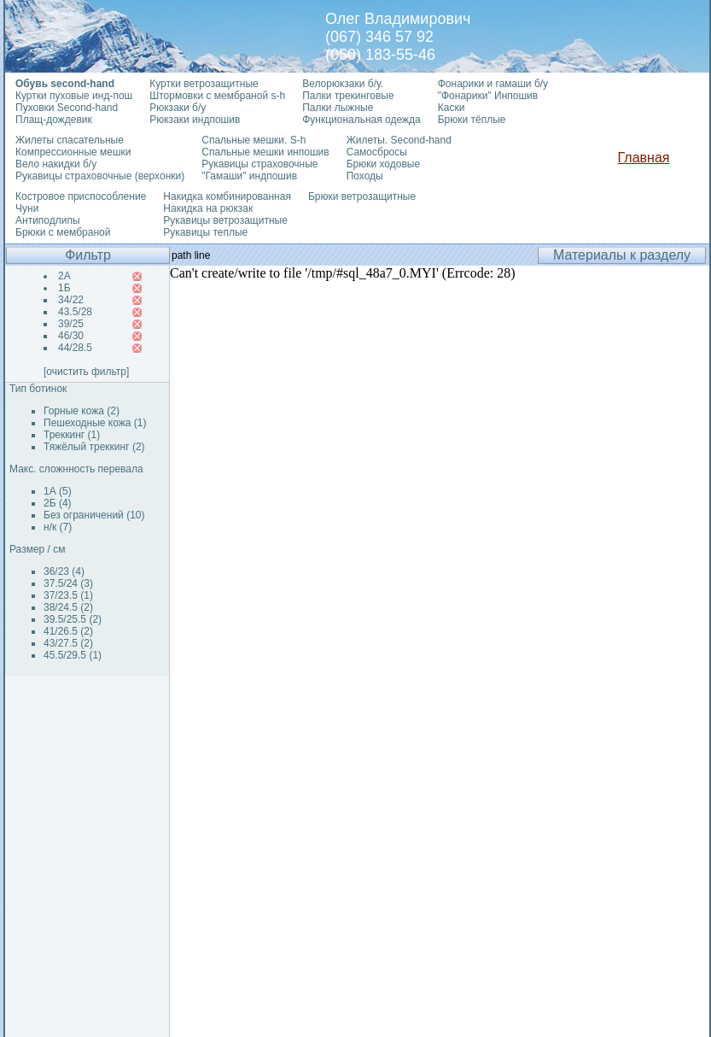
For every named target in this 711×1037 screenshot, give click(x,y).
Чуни (26, 208)
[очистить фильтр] (86, 372)
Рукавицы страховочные (259, 164)
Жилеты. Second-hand (399, 140)
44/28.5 (75, 348)
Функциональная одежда (361, 120)
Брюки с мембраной (62, 232)
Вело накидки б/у (55, 164)
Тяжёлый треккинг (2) (94, 447)
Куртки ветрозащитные (203, 84)
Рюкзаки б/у (177, 108)
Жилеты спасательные (69, 140)
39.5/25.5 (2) (73, 619)
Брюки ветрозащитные (362, 196)
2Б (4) (58, 503)
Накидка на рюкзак (208, 208)
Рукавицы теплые (205, 232)
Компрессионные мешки (73, 152)
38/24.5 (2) (68, 607)
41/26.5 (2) (68, 631)
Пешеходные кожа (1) (95, 423)
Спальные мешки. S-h (253, 140)
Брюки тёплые (472, 120)
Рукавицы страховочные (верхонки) (99, 176)
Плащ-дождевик (53, 120)
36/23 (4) (64, 571)
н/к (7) (58, 527)
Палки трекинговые (347, 96)
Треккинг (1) (72, 435)
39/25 (71, 324)
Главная (644, 157)
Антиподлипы (47, 220)
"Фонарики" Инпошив (488, 96)
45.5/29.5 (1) (73, 655)
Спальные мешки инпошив (265, 152)
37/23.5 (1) (68, 595)
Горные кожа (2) (81, 411)
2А (64, 276)
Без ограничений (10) (94, 515)
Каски (451, 108)
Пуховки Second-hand (66, 108)
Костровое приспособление (80, 196)
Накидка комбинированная (227, 196)
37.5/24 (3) (68, 583)
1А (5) (58, 491)
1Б (64, 288)
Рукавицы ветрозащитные (225, 220)
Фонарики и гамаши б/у (493, 84)
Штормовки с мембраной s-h (217, 96)
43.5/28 (75, 312)
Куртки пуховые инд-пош (73, 96)
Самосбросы (377, 152)
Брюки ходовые (383, 164)
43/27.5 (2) (68, 643)
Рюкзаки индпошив (194, 120)
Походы (365, 176)
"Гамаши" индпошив (249, 176)
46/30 (71, 336)
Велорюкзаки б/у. (342, 84)
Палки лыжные (337, 108)
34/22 (71, 300)
